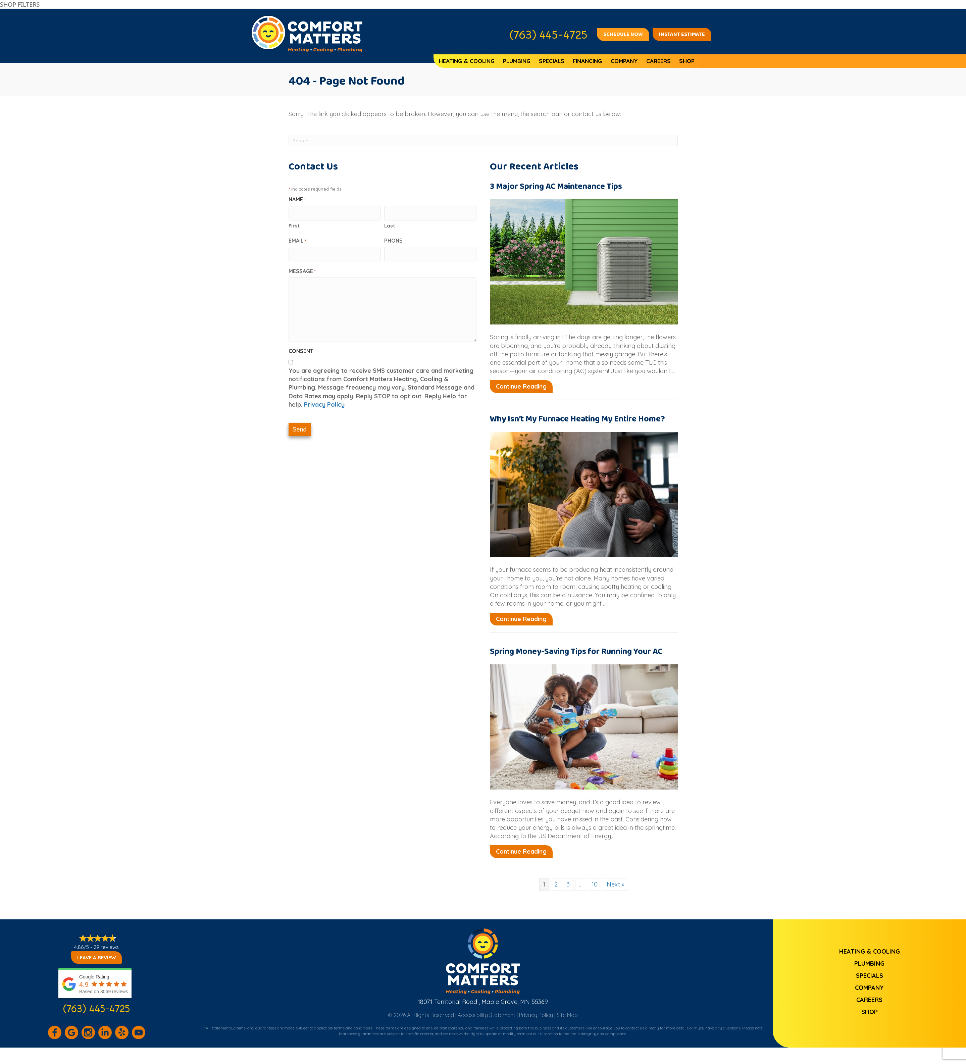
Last (389, 224)
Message (302, 268)
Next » (615, 884)
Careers (658, 60)
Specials (551, 60)
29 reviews (106, 947)
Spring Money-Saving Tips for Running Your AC (576, 651)
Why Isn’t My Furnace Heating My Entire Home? (577, 419)
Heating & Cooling (467, 60)
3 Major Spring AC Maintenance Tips (556, 186)
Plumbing (516, 60)
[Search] (483, 140)
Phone (393, 239)
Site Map (567, 1014)
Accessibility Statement (486, 1014)
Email (297, 239)
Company (624, 60)
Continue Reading (521, 386)
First (294, 224)
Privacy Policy (324, 402)
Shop (687, 60)
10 (595, 884)
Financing (587, 60)
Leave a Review (96, 957)
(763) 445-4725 (96, 1008)
